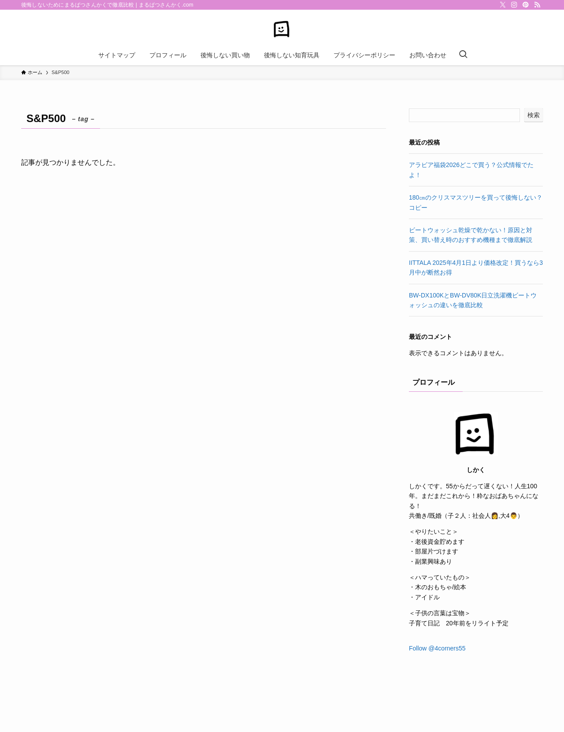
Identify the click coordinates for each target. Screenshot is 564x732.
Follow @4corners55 (437, 648)
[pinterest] (525, 5)
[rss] (537, 5)
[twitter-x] (502, 5)
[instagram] (514, 5)
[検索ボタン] (463, 55)
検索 (533, 115)
